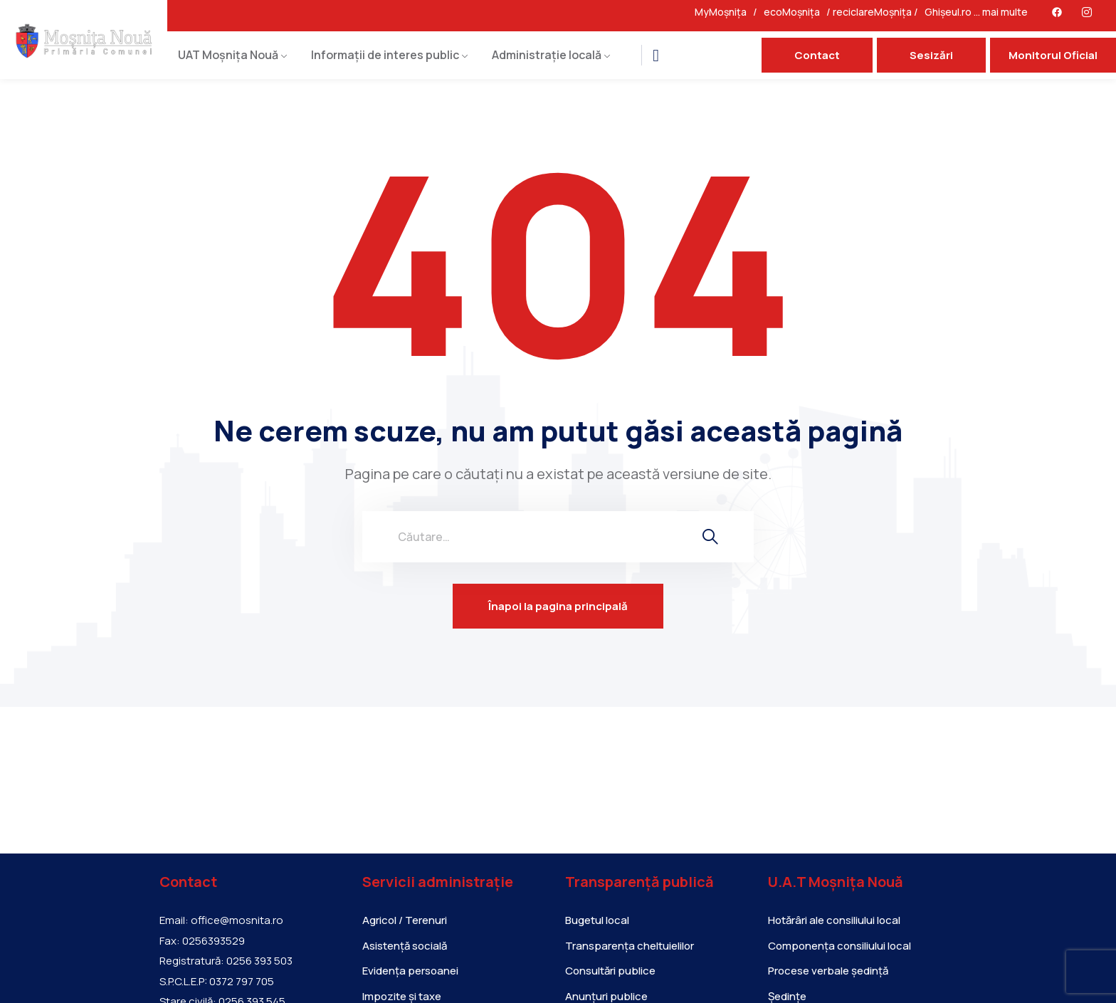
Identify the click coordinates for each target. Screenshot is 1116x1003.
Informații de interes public (385, 55)
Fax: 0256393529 (202, 941)
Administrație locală (546, 55)
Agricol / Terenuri (404, 920)
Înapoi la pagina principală (558, 606)
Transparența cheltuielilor (629, 945)
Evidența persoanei (410, 970)
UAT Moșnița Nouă (228, 55)
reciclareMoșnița (872, 12)
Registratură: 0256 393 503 (226, 961)
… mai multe (1001, 12)
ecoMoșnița (795, 12)
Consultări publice (610, 970)
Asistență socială (404, 945)
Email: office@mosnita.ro (221, 920)
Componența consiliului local (839, 945)
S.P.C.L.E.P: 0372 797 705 (216, 982)
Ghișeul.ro (948, 12)
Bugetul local (597, 920)
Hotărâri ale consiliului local (834, 920)
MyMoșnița (724, 12)
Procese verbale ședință (828, 970)
